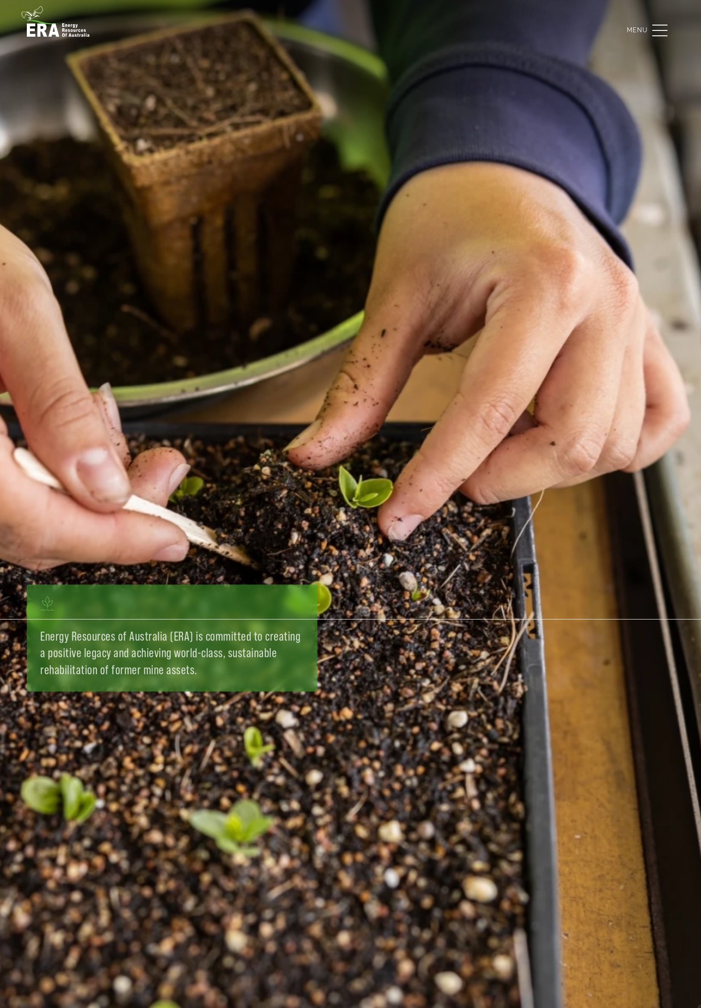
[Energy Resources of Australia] (58, 30)
